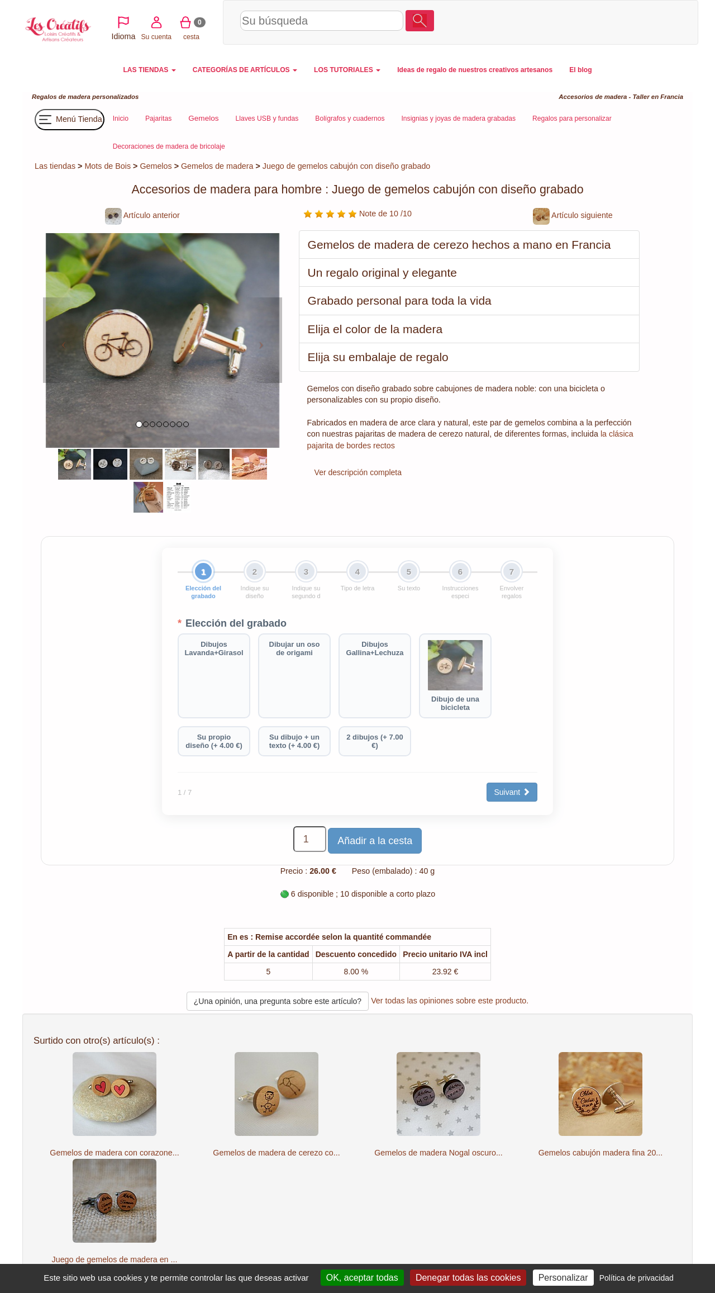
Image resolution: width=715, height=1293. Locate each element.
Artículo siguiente (573, 215)
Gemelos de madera (217, 166)
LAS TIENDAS (149, 70)
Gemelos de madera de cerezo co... (276, 1152)
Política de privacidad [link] (636, 1277)
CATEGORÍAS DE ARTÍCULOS (245, 70)
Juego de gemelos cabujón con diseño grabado (346, 166)
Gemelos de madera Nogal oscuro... (438, 1152)
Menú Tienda (69, 119)
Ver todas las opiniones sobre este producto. (449, 1000)
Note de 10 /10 (357, 213)
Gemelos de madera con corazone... (114, 1152)
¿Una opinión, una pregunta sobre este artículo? (277, 1001)
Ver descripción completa (358, 472)
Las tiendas (55, 166)
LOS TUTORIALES (347, 70)
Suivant (512, 792)
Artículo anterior (142, 215)
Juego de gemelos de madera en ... (115, 1259)
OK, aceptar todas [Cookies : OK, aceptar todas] (362, 1277)
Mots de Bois (107, 166)
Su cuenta (604, 21)
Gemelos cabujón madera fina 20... (600, 1152)
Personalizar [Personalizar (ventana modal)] (563, 1277)
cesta (639, 21)
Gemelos (155, 166)
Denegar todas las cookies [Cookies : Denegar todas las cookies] (468, 1277)
